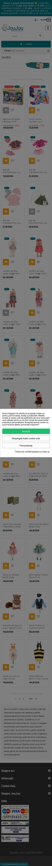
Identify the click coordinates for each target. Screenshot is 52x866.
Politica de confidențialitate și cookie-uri (32, 452)
